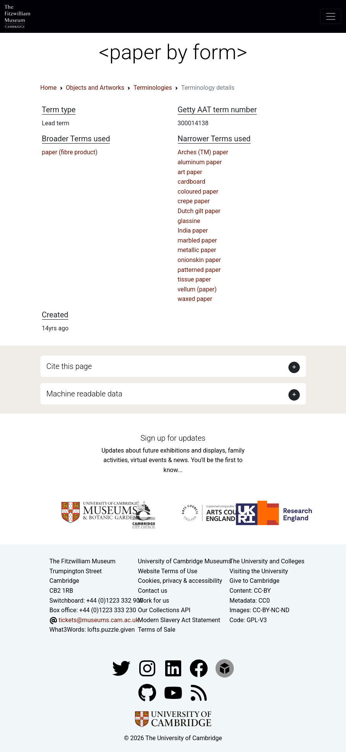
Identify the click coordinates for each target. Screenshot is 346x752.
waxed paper (195, 298)
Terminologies (153, 87)
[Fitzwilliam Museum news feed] (199, 692)
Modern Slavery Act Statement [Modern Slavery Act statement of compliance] (179, 620)
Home (48, 87)
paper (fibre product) (70, 152)
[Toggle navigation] (330, 16)
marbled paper (197, 240)
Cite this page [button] (69, 366)
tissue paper (194, 279)
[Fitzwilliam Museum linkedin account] (199, 667)
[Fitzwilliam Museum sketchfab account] (224, 667)
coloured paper (198, 191)
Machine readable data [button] (84, 393)
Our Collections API (164, 610)
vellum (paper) (197, 289)
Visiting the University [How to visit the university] (259, 571)
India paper (193, 230)
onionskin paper (199, 260)
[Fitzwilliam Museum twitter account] (122, 667)
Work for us (153, 600)
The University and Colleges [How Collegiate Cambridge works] (267, 561)
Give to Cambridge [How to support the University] (255, 580)
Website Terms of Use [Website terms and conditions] (168, 571)
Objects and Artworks (95, 87)
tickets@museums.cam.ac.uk (98, 620)
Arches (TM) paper (203, 152)
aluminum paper (200, 162)
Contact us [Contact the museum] (152, 590)
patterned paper (199, 269)
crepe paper (194, 201)
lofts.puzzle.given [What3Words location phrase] (111, 629)
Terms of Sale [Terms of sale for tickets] (156, 629)
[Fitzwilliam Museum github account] (148, 692)
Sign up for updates (172, 438)
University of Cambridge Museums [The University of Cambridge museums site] (185, 561)
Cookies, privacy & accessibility (180, 580)
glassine (189, 221)
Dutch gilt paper (199, 211)
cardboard (191, 181)
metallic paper (197, 250)
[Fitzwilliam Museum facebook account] (174, 667)
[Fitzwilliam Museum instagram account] (148, 667)
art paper (190, 172)
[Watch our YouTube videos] (174, 692)
